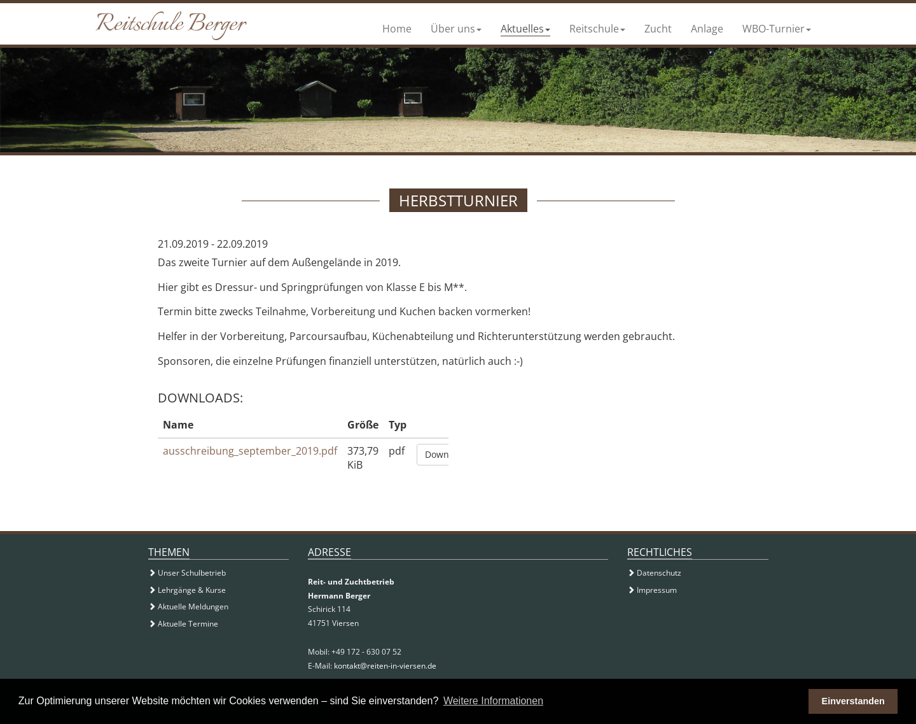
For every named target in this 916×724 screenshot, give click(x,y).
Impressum (652, 590)
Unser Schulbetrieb (187, 572)
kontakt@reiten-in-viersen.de (385, 665)
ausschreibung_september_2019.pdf (250, 451)
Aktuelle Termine (183, 623)
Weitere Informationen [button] (493, 700)
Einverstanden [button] (853, 701)
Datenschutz (654, 572)
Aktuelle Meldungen (188, 606)
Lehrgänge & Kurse (187, 590)
